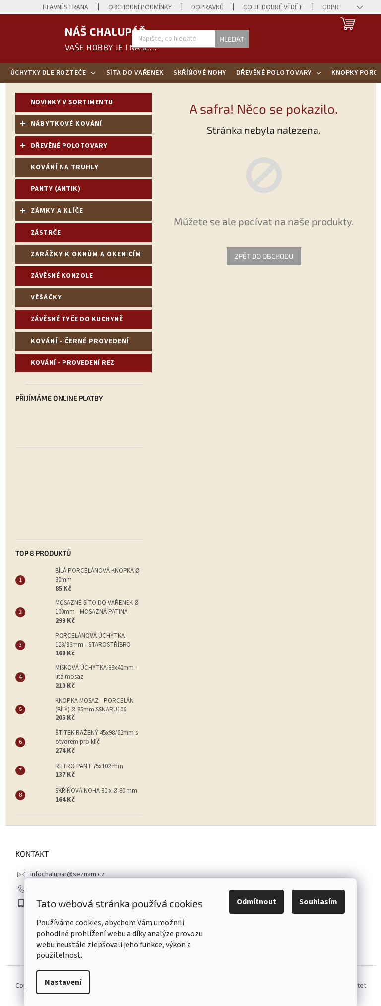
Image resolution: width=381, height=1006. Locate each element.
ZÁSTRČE (47, 232)
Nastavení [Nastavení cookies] (63, 982)
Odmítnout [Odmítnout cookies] (256, 901)
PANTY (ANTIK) (56, 189)
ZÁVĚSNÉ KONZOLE (63, 276)
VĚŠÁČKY (47, 297)
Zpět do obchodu (264, 256)
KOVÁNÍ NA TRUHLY (66, 167)
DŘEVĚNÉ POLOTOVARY (64, 148)
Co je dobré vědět (273, 7)
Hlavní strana (65, 7)
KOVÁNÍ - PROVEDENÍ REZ (74, 363)
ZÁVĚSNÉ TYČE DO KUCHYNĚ (78, 319)
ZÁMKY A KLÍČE (51, 213)
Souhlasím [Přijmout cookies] (318, 901)
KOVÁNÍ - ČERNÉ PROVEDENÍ (81, 341)
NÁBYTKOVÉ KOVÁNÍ (61, 126)
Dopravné (207, 7)
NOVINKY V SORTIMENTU (73, 102)
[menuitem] (53, 73)
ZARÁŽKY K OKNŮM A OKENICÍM (87, 254)
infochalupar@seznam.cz (67, 874)
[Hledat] (190, 39)
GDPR (330, 7)
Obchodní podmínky (140, 7)
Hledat (232, 39)
